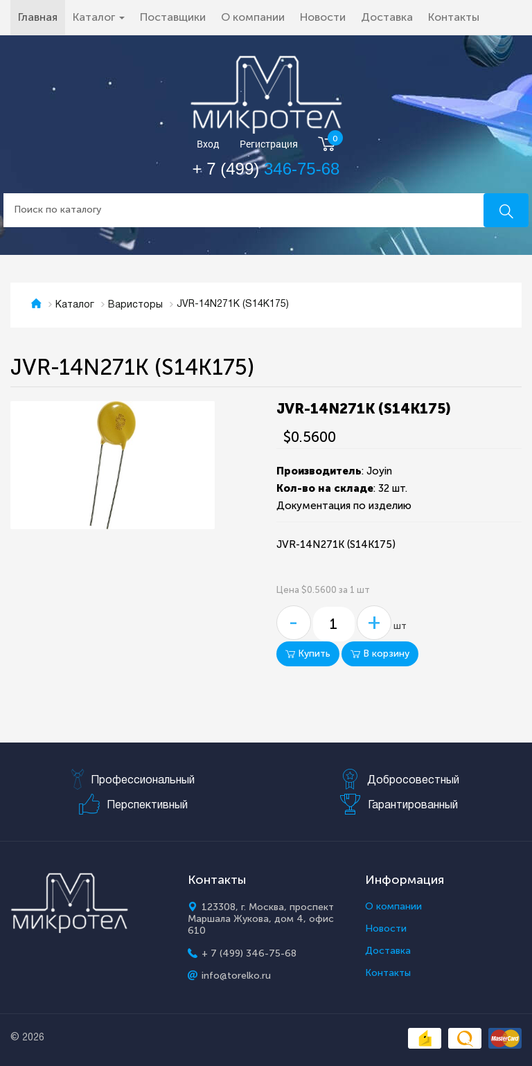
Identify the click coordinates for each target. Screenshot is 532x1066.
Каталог (74, 305)
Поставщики (173, 17)
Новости (323, 17)
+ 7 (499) (266, 168)
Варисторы (135, 305)
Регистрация (269, 144)
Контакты (453, 17)
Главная (41, 17)
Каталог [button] (99, 17)
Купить (307, 653)
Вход (208, 144)
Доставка (387, 17)
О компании (253, 17)
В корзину (380, 653)
